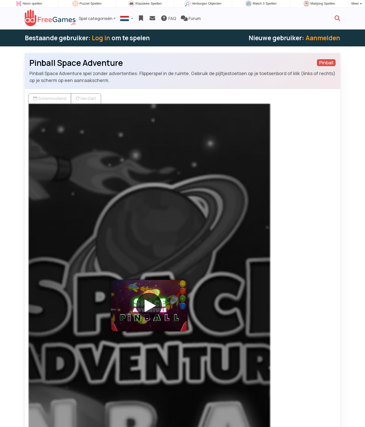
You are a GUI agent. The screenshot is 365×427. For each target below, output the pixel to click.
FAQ (168, 18)
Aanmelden (322, 38)
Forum (191, 18)
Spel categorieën (96, 18)
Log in (101, 38)
